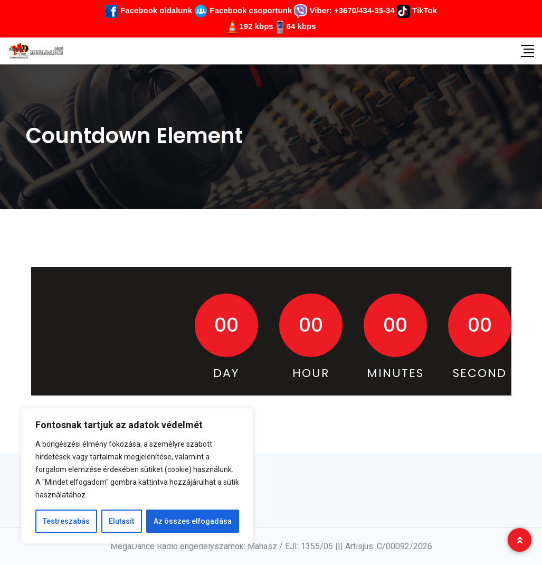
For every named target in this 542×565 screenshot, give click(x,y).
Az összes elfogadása (193, 521)
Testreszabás (66, 521)
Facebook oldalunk (148, 10)
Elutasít (121, 521)
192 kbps (256, 26)
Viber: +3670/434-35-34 (344, 10)
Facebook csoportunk (243, 10)
